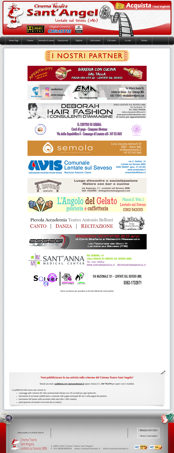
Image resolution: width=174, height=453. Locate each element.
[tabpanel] (87, 291)
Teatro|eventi (62, 40)
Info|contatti (95, 40)
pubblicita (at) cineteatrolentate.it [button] (69, 384)
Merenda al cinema (46, 40)
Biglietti (79, 40)
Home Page (14, 40)
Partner (144, 40)
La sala (128, 40)
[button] (116, 448)
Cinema (30, 40)
